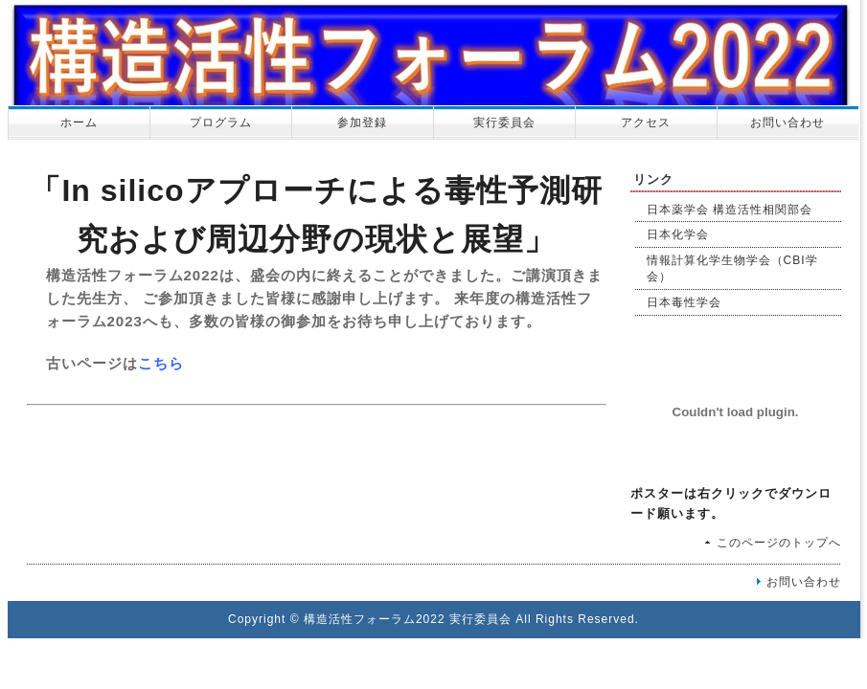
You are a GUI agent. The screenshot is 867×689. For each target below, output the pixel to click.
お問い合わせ (787, 122)
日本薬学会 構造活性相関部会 (729, 209)
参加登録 (362, 122)
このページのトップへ (779, 542)
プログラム (221, 122)
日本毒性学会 (684, 302)
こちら (161, 363)
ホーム (79, 122)
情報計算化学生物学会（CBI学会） (732, 268)
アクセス (646, 122)
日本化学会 (678, 234)
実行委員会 (504, 122)
